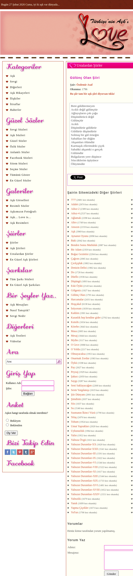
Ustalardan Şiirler (21, 253)
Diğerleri (16, 87)
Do (72, 272)
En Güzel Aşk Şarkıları (25, 285)
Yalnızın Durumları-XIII (84, 476)
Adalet (74, 204)
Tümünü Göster (20, 174)
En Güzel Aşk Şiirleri (24, 259)
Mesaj (74, 335)
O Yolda (75, 349)
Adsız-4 (75, 213)
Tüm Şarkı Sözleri (22, 279)
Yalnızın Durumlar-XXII (84, 449)
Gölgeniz (76, 290)
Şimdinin (76, 399)
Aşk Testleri (18, 335)
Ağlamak (76, 217)
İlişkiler (15, 98)
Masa (74, 331)
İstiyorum (76, 308)
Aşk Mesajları (19, 304)
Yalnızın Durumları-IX (83, 458)
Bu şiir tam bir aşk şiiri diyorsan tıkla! (92, 93)
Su (72, 408)
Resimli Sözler (19, 205)
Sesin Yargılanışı (80, 390)
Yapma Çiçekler (79, 507)
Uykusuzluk (77, 430)
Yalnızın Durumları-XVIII (85, 489)
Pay (73, 367)
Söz (73, 403)
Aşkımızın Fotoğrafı (23, 211)
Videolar (15, 341)
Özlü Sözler (17, 146)
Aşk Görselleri (19, 200)
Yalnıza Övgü (78, 439)
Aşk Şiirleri (17, 248)
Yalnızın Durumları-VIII (84, 467)
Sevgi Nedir (18, 316)
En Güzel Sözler (20, 180)
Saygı (74, 381)
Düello (74, 276)
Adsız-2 (75, 208)
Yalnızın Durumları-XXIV (85, 494)
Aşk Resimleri (19, 222)
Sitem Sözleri (19, 163)
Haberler (15, 109)
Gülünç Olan (78, 294)
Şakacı (74, 376)
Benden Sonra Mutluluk (84, 245)
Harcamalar (77, 299)
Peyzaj (74, 372)
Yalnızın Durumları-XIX (84, 480)
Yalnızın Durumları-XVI (84, 485)
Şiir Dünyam (78, 394)
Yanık (74, 503)
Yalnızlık (76, 498)
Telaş (74, 417)
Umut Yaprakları (80, 426)
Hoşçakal (76, 304)
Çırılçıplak (77, 263)
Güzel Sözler (18, 140)
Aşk (12, 75)
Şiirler (14, 242)
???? (73, 199)
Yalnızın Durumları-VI (83, 462)
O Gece (75, 344)
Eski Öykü (77, 285)
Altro (74, 222)
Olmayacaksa (78, 353)
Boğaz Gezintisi (79, 254)
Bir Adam (76, 249)
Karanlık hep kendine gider (86, 317)
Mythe (74, 340)
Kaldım (75, 313)
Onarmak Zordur (80, 358)
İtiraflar (15, 104)
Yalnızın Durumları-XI (83, 471)
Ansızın (75, 227)
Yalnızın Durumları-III (83, 453)
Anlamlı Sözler (20, 152)
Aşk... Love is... (20, 217)
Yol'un (74, 512)
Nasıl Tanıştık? (20, 310)
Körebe (75, 326)
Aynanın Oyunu (79, 236)
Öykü (74, 362)
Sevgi (13, 81)
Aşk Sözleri (17, 135)
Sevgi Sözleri (19, 129)
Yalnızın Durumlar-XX (83, 444)
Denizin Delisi (79, 267)
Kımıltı (75, 322)
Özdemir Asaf (84, 84)
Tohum (75, 421)
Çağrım (75, 258)
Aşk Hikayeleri (20, 92)
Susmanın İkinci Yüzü (83, 412)
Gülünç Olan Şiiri (85, 78)
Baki (73, 240)
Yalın (74, 435)
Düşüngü (76, 281)
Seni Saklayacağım (81, 385)
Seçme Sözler (19, 169)
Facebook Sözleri (21, 157)
